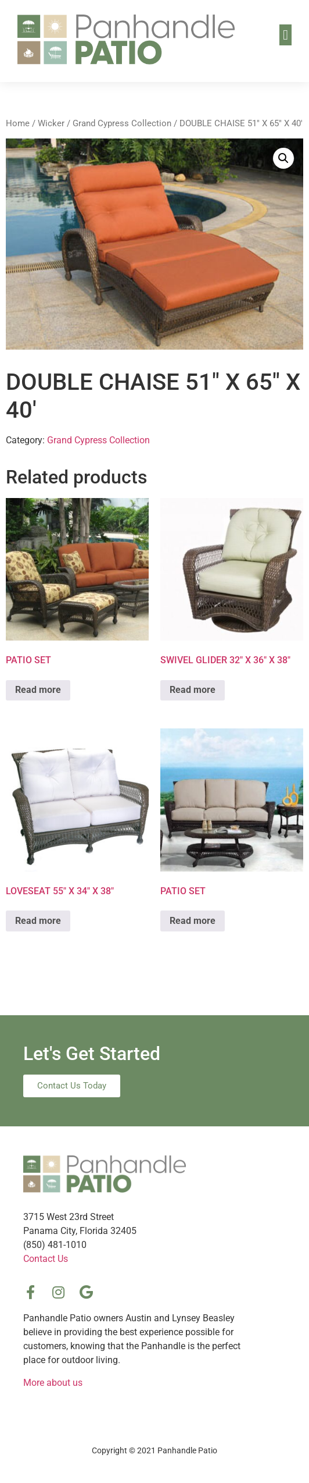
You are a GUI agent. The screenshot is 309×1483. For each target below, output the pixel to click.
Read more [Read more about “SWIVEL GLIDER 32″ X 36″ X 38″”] (192, 689)
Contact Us (45, 1258)
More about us (52, 1382)
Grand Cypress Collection (122, 123)
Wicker (51, 123)
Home (18, 123)
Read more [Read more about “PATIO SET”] (38, 689)
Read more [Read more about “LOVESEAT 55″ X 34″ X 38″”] (38, 920)
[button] (285, 34)
